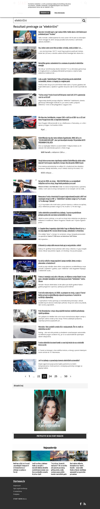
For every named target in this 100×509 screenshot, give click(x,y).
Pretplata (16, 494)
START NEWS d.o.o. (20, 499)
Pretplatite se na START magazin (50, 436)
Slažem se (45, 13)
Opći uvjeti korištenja (20, 488)
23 (44, 376)
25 (55, 376)
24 (50, 376)
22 (38, 376)
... (34, 376)
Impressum (17, 486)
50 (65, 376)
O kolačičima (17, 491)
